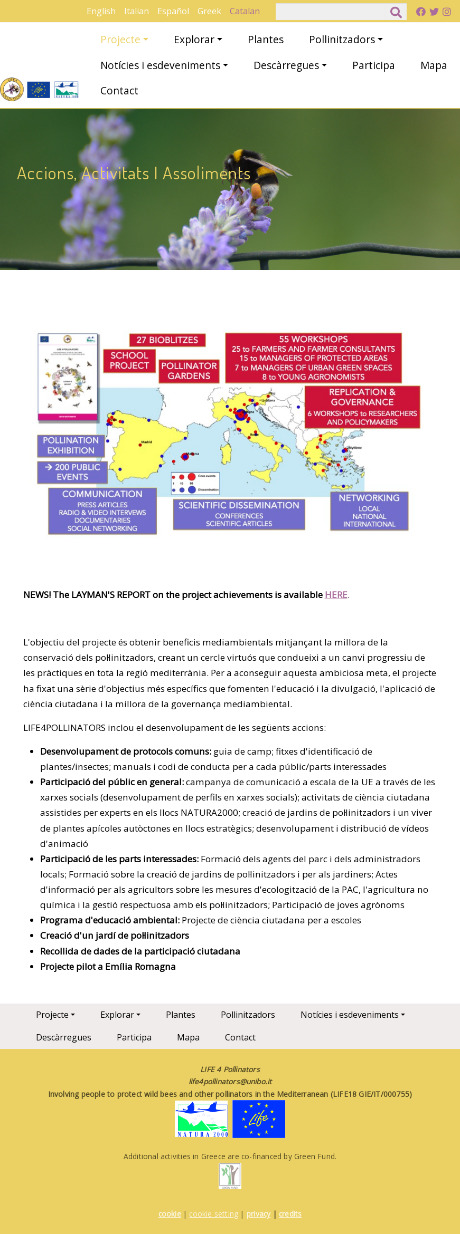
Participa (373, 65)
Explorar (194, 39)
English (101, 11)
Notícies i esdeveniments (160, 65)
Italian (136, 11)
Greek (209, 11)
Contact (119, 90)
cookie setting (213, 1214)
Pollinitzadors (342, 39)
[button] (225, 438)
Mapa (433, 65)
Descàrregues (286, 65)
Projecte (120, 39)
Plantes (266, 39)
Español (173, 11)
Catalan (245, 11)
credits (290, 1214)
